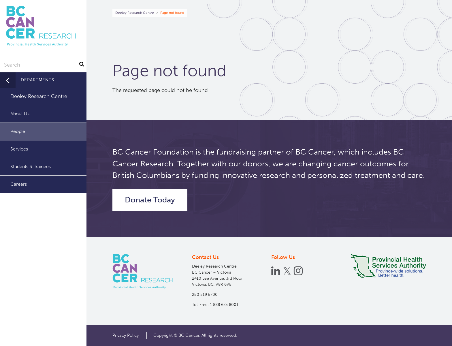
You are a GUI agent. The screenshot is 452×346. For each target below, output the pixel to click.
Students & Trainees (30, 166)
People (17, 131)
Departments (37, 79)
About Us (19, 113)
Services (19, 149)
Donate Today (150, 199)
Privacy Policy (125, 335)
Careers (18, 184)
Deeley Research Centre (134, 13)
